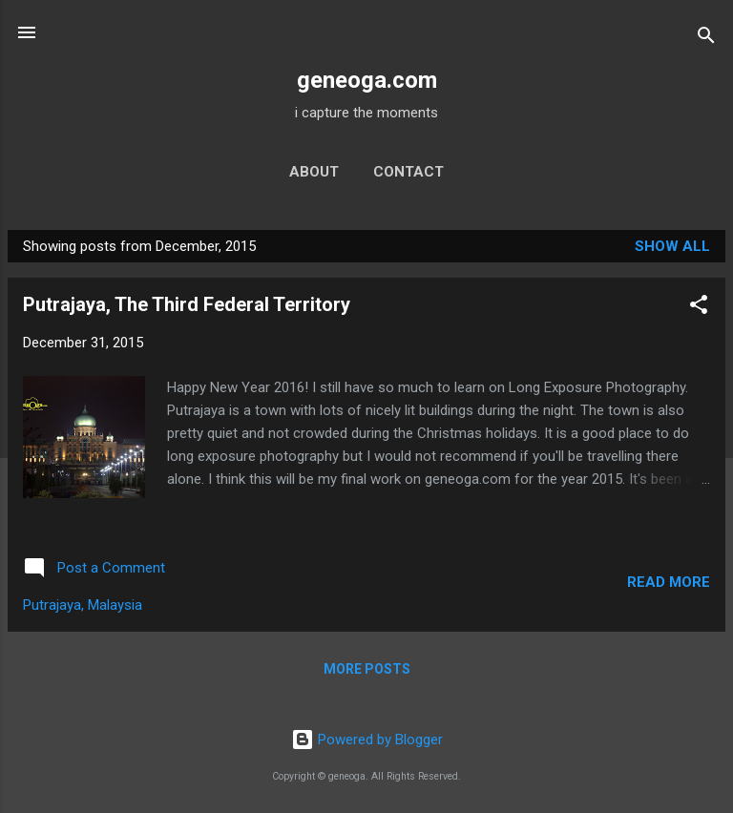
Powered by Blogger (367, 739)
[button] (698, 308)
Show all (672, 246)
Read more (668, 582)
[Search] (706, 39)
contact (408, 171)
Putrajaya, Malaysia (82, 605)
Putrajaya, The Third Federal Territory (186, 304)
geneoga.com (367, 80)
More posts (367, 669)
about (314, 171)
